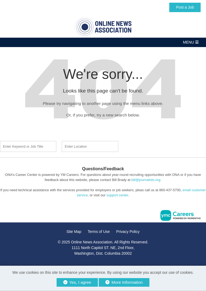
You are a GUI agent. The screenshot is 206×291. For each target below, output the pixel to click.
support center (117, 195)
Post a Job (185, 7)
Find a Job (154, 146)
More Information (124, 282)
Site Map (74, 231)
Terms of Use (99, 231)
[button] (103, 42)
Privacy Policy (127, 231)
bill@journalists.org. (146, 180)
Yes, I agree (77, 282)
